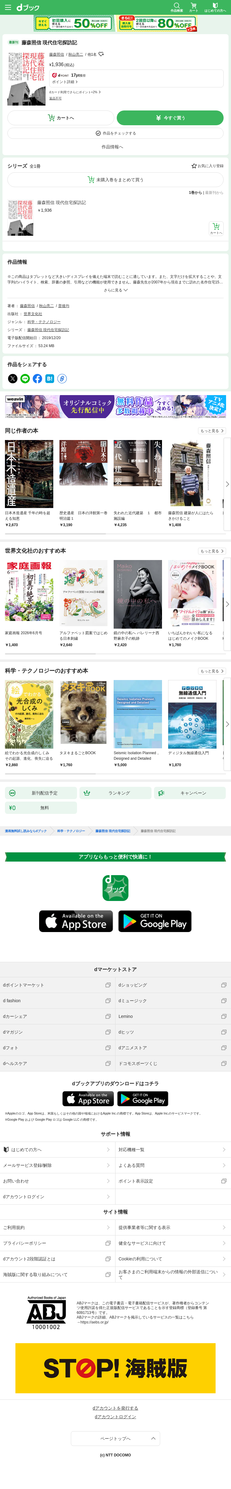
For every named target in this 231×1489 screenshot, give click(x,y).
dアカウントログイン (23, 1196)
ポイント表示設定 (136, 1181)
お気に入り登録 (211, 166)
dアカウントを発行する (115, 1408)
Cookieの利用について (140, 1258)
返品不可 (55, 98)
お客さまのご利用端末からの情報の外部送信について (168, 1274)
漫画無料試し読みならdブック (26, 831)
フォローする (101, 54)
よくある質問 (131, 1165)
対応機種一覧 (131, 1149)
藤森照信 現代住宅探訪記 (61, 202)
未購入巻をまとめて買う (120, 179)
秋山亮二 (75, 54)
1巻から (195, 192)
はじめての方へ (22, 1150)
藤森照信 (56, 54)
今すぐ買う (174, 117)
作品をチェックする (119, 133)
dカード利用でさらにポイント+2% (73, 92)
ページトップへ (115, 1438)
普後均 (63, 306)
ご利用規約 (14, 1227)
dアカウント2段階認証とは (29, 1258)
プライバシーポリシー (24, 1243)
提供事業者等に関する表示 (144, 1227)
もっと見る (210, 431)
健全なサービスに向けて (142, 1243)
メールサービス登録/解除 (27, 1165)
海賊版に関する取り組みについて (35, 1274)
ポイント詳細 (63, 82)
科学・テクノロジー (44, 322)
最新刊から (214, 192)
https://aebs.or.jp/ (94, 1322)
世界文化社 (33, 314)
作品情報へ (112, 146)
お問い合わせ (16, 1181)
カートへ (65, 117)
